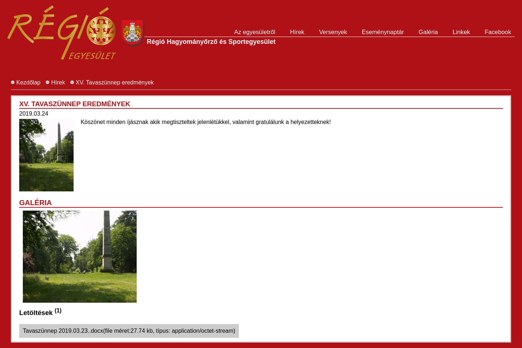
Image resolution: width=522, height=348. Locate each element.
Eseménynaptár (383, 32)
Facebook (498, 32)
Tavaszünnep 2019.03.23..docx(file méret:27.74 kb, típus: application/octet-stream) (129, 331)
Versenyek (333, 32)
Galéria (428, 32)
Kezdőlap (28, 82)
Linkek (461, 32)
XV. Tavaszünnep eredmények (115, 82)
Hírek (297, 32)
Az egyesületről (254, 32)
